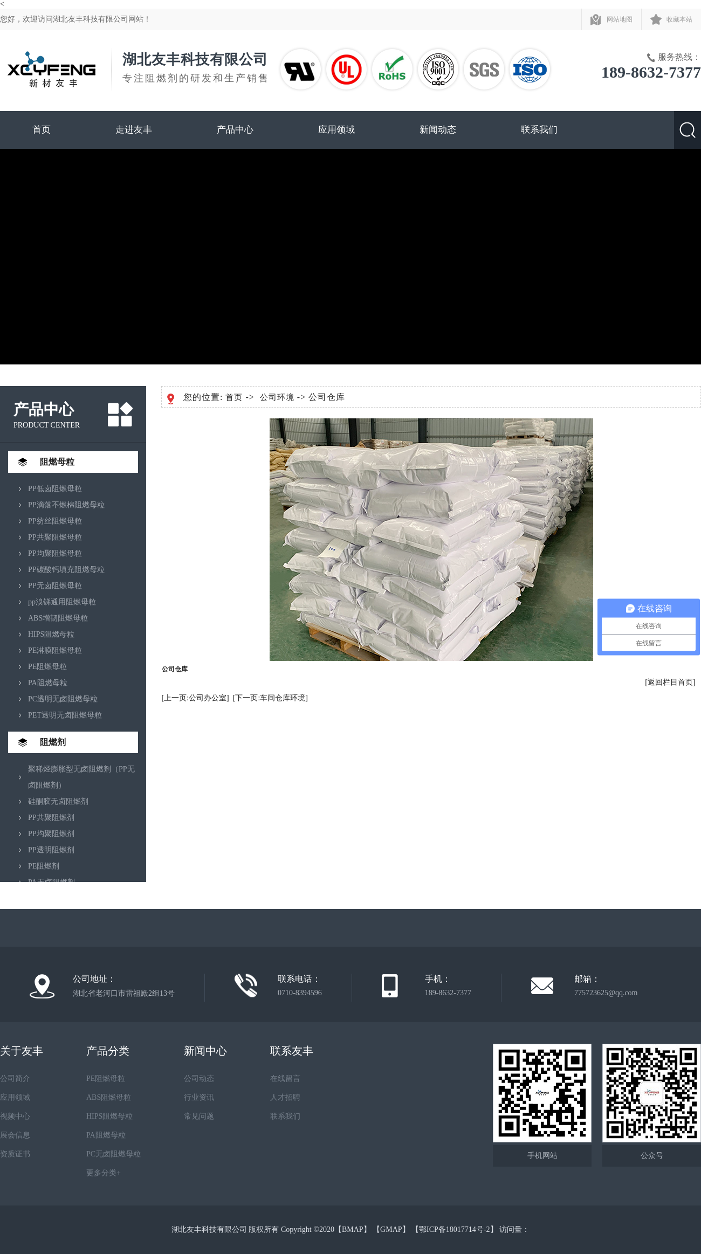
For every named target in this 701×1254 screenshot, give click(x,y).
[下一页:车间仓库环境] (270, 698)
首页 (41, 130)
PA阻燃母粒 (47, 683)
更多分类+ (103, 1173)
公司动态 (199, 1078)
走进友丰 (133, 130)
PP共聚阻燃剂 (51, 818)
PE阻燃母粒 (47, 667)
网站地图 (620, 19)
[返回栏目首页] (670, 682)
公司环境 (277, 397)
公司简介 (15, 1078)
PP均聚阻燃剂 (51, 834)
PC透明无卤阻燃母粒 (63, 699)
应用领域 (336, 130)
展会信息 (15, 1135)
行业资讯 (199, 1097)
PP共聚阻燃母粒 (55, 537)
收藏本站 (679, 19)
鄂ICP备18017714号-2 (454, 1229)
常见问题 (199, 1116)
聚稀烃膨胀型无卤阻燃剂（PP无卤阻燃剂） (81, 777)
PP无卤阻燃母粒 (55, 586)
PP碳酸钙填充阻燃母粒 (66, 570)
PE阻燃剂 (43, 866)
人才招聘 (285, 1097)
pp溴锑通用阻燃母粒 (62, 602)
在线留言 (285, 1078)
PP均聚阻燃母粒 (55, 553)
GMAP (391, 1229)
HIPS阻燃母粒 (51, 634)
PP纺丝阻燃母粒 (55, 521)
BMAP (352, 1229)
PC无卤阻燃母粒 (113, 1154)
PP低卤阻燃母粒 (55, 489)
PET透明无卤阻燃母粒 (65, 715)
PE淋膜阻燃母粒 (55, 650)
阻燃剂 (53, 742)
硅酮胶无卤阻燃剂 (58, 801)
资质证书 (15, 1154)
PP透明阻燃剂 (51, 850)
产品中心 (235, 130)
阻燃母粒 (57, 461)
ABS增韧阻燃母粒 (58, 618)
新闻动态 (438, 130)
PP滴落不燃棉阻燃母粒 (66, 505)
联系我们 (539, 130)
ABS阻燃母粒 (108, 1097)
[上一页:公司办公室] (195, 698)
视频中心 (15, 1116)
